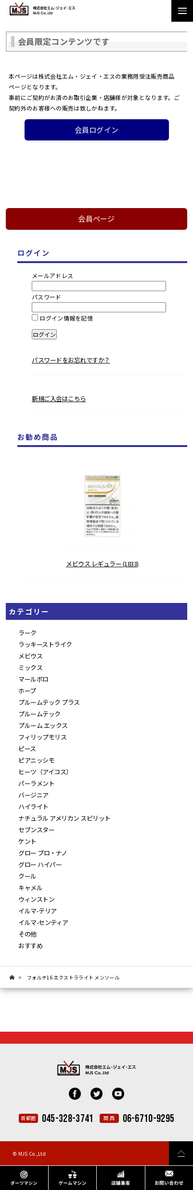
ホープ (27, 690)
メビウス (30, 655)
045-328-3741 (68, 1118)
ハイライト (33, 806)
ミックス (30, 667)
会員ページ (96, 218)
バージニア (33, 794)
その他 (27, 933)
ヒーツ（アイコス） (45, 771)
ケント (27, 841)
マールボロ (33, 679)
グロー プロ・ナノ (42, 852)
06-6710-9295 (149, 1118)
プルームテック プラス (49, 702)
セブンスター (36, 829)
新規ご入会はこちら (59, 398)
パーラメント (36, 783)
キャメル (30, 887)
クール (27, 876)
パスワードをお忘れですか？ (71, 359)
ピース (27, 748)
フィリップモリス (42, 737)
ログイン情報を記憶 (62, 318)
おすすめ (30, 945)
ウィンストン (36, 899)
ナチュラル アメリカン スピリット (64, 818)
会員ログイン (97, 130)
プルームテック (39, 713)
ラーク (27, 632)
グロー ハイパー (40, 864)
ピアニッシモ (36, 760)
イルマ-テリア (37, 910)
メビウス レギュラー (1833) (102, 563)
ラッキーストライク (45, 644)
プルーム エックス (43, 725)
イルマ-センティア (43, 922)
